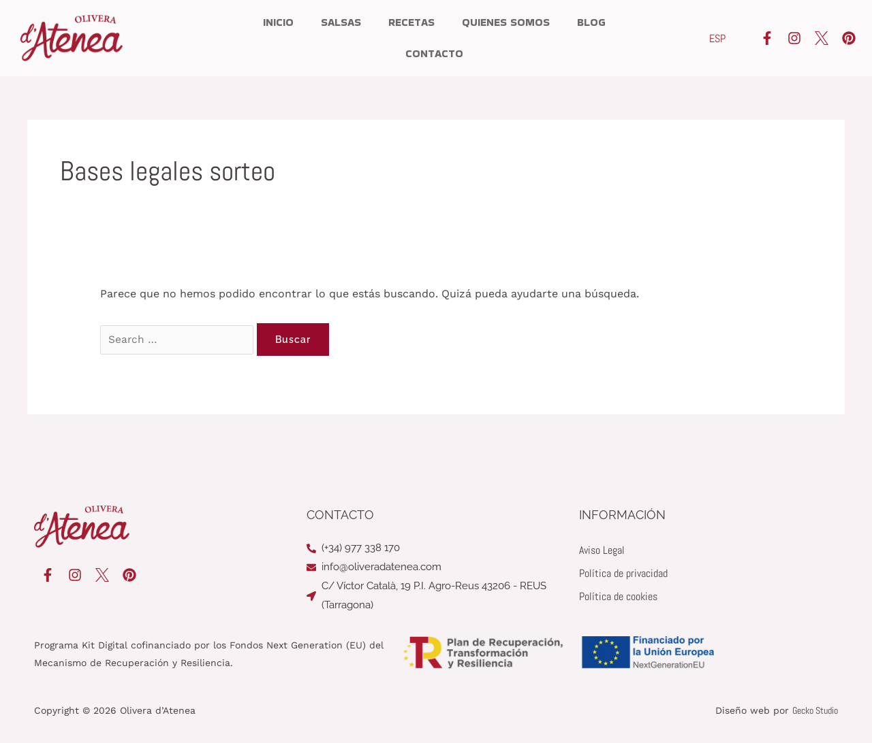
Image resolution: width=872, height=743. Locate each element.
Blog (591, 22)
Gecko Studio (815, 710)
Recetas (411, 22)
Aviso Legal (602, 550)
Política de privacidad (623, 573)
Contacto (434, 53)
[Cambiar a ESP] (717, 39)
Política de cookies (618, 596)
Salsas (341, 22)
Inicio (278, 22)
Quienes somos (506, 22)
